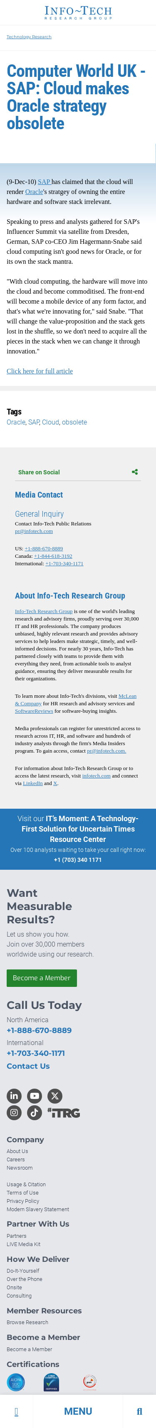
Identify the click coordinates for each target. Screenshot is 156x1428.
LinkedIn (33, 783)
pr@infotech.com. (106, 751)
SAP (45, 181)
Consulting (19, 1296)
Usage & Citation (26, 1184)
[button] (78, 1411)
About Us (17, 1151)
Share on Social (78, 472)
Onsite (14, 1287)
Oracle (34, 191)
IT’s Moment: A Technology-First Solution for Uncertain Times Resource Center (80, 829)
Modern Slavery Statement (38, 1209)
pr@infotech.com (34, 531)
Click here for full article (40, 371)
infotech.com (96, 776)
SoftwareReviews (34, 711)
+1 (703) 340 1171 (78, 859)
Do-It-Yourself (23, 1271)
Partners (17, 1236)
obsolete (74, 422)
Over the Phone (24, 1279)
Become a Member (42, 978)
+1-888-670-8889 (44, 548)
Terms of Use (23, 1193)
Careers (16, 1159)
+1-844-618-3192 (53, 556)
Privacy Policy (23, 1201)
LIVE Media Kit (23, 1244)
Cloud (50, 422)
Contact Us (28, 1066)
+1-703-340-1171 (64, 563)
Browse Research (27, 1322)
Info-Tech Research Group (43, 611)
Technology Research (29, 36)
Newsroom (20, 1168)
